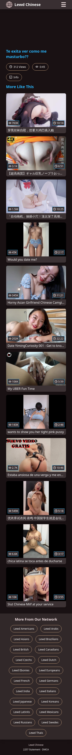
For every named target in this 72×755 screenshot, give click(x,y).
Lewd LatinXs (21, 712)
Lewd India (23, 691)
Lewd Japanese (22, 701)
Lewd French (22, 681)
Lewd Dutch (48, 660)
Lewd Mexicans (49, 712)
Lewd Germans (48, 681)
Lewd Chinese (23, 5)
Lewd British (21, 649)
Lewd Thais (36, 733)
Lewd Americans (24, 628)
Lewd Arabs (51, 628)
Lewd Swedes (49, 722)
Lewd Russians (23, 722)
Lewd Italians (47, 691)
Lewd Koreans (50, 701)
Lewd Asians (21, 639)
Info (14, 77)
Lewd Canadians (48, 649)
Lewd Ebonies (20, 670)
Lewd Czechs (24, 660)
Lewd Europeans (49, 670)
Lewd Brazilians (48, 639)
